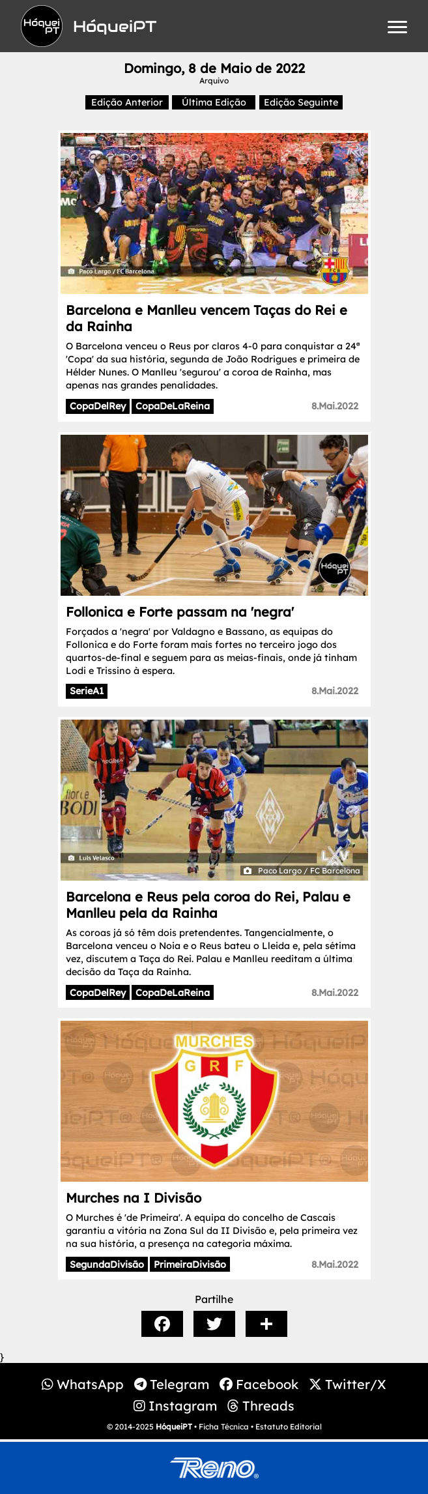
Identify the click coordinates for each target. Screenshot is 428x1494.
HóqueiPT (174, 1426)
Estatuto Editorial (288, 1426)
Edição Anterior (127, 102)
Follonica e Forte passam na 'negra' (180, 612)
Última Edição (214, 102)
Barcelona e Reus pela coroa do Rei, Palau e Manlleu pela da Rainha (208, 904)
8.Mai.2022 (334, 406)
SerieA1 (87, 691)
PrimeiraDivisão (190, 1264)
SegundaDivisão (107, 1264)
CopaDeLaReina (173, 406)
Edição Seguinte (301, 102)
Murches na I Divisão (133, 1198)
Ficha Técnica (224, 1426)
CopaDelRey (98, 406)
